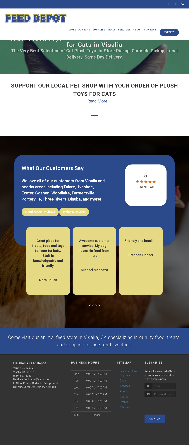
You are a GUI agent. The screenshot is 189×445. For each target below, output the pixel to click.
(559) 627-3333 (22, 377)
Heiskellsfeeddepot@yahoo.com (32, 380)
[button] (89, 303)
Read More (97, 101)
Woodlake (60, 193)
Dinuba (74, 199)
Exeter (27, 193)
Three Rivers (54, 199)
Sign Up (154, 419)
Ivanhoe (85, 187)
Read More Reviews (40, 212)
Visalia (91, 181)
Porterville (31, 199)
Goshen (42, 193)
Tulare (69, 187)
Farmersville (83, 193)
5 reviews (145, 187)
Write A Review (74, 212)
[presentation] (164, 405)
